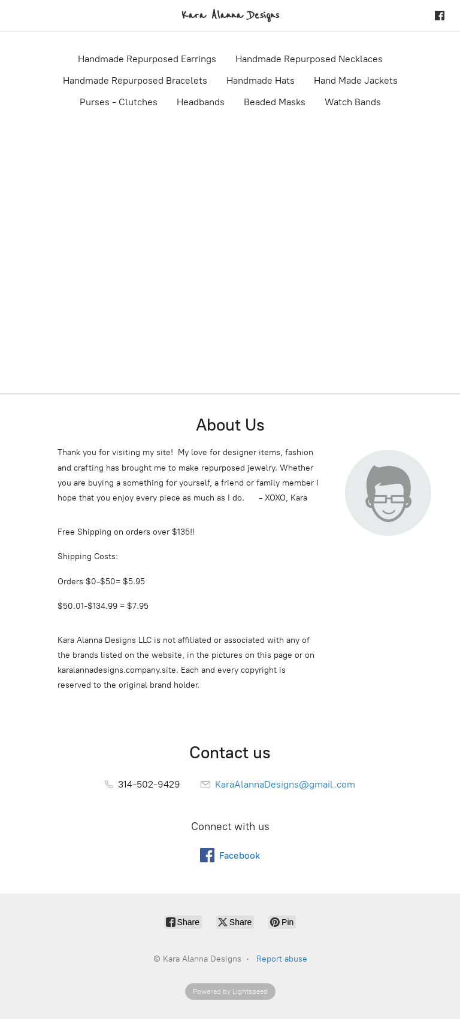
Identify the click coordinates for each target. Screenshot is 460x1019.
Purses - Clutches (119, 102)
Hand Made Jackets (356, 80)
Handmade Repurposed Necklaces (309, 59)
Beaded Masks (274, 102)
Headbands (201, 102)
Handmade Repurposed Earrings (147, 59)
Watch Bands (353, 102)
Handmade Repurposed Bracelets (135, 80)
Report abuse (281, 959)
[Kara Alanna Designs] (230, 15)
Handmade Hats (260, 80)
